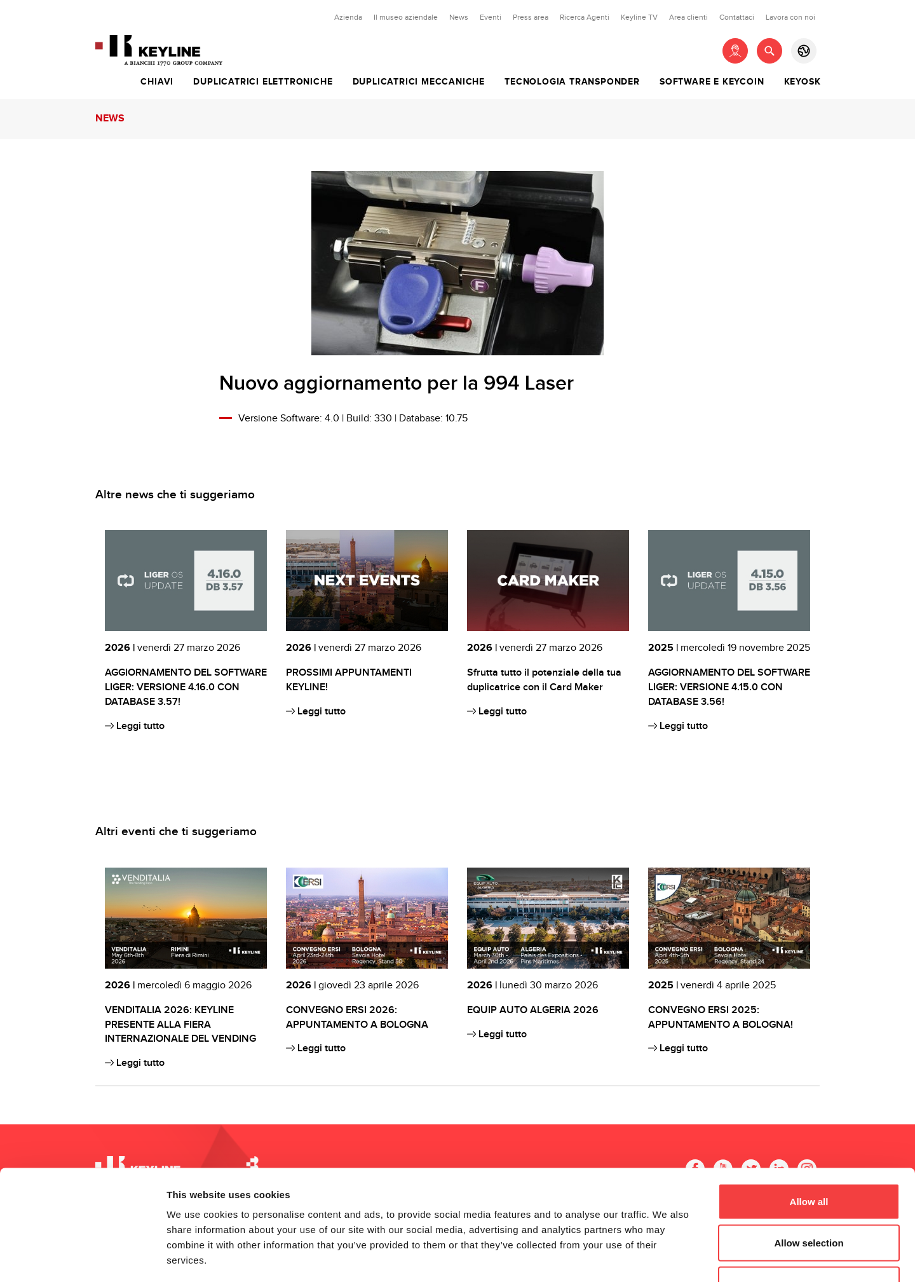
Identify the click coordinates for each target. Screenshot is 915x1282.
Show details (666, 1256)
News (458, 17)
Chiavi (156, 82)
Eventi (490, 17)
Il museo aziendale (406, 17)
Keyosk (802, 82)
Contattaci (736, 17)
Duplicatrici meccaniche (419, 82)
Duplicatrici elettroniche (262, 82)
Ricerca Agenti (584, 17)
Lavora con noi (790, 17)
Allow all (809, 1115)
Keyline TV (639, 17)
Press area (530, 17)
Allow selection (808, 1157)
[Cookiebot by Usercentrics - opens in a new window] (82, 1257)
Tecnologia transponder (572, 82)
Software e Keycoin (712, 82)
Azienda (348, 17)
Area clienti (688, 17)
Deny (809, 1198)
